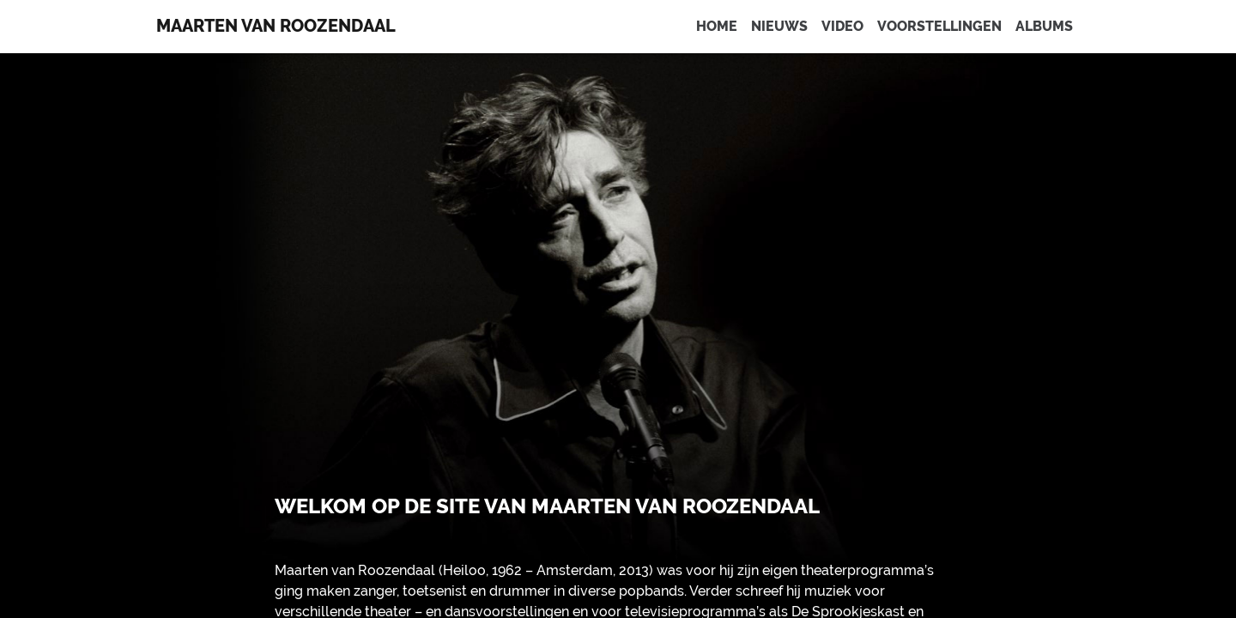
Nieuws (779, 26)
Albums (1044, 26)
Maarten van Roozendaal (276, 26)
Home (716, 26)
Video (842, 26)
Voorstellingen (939, 26)
